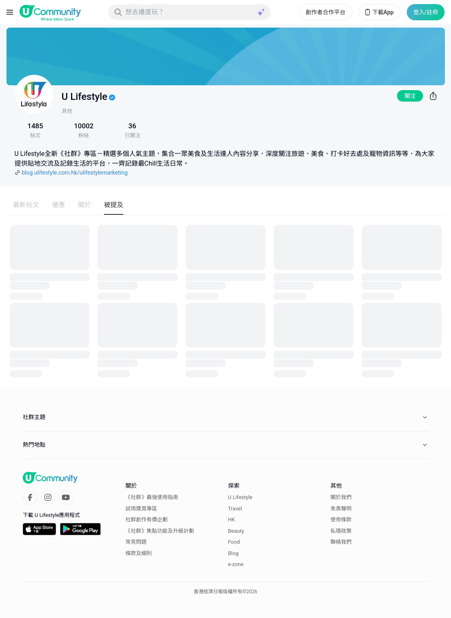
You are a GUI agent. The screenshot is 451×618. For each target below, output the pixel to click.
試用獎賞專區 (141, 509)
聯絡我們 (341, 542)
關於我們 (341, 497)
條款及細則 (138, 553)
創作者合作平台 (325, 12)
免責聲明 (341, 509)
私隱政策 (341, 531)
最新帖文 (26, 205)
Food (234, 542)
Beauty (236, 531)
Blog (233, 553)
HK (231, 519)
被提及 (113, 205)
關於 (84, 205)
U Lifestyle (240, 497)
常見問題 (136, 542)
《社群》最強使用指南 (151, 497)
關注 (410, 96)
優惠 (58, 205)
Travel (235, 509)
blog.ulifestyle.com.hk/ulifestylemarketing (75, 172)
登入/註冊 (425, 12)
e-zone (236, 564)
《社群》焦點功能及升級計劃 (159, 531)
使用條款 (341, 519)
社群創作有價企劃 (146, 519)
